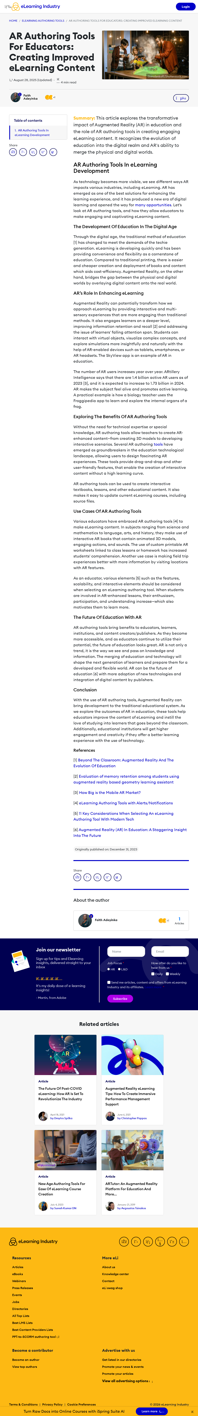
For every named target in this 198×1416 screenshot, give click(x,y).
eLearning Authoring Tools (43, 20)
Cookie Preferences (81, 1404)
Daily (157, 974)
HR (113, 969)
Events (17, 1295)
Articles (17, 1267)
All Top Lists (20, 1316)
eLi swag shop (112, 1288)
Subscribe (120, 999)
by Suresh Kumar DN (63, 1208)
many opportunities (153, 204)
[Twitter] (136, 1241)
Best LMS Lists (22, 1323)
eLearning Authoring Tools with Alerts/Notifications (126, 802)
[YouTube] (160, 1241)
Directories (20, 1309)
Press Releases (22, 1288)
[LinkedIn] (148, 1241)
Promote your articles (117, 1374)
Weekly (173, 974)
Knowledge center (115, 1274)
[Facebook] (124, 1241)
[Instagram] (184, 1241)
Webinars (19, 1281)
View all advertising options (127, 1381)
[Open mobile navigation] (7, 6)
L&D (124, 969)
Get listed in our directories (121, 1360)
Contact (108, 1281)
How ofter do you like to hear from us (168, 965)
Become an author (25, 1360)
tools (158, 444)
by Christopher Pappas (132, 1118)
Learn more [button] (153, 987)
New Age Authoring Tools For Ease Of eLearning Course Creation (61, 1188)
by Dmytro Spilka (61, 1118)
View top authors (24, 1367)
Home (13, 20)
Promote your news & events (123, 1367)
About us (108, 1267)
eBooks (17, 1274)
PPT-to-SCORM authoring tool (35, 1337)
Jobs (15, 1302)
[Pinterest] (172, 1241)
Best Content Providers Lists (32, 1330)
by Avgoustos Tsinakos (131, 1208)
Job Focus (115, 963)
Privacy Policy (52, 1404)
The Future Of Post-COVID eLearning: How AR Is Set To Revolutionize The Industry (60, 1093)
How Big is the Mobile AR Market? (110, 792)
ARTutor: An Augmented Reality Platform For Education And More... (131, 1188)
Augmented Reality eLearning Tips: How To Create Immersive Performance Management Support (130, 1096)
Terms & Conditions (23, 1404)
